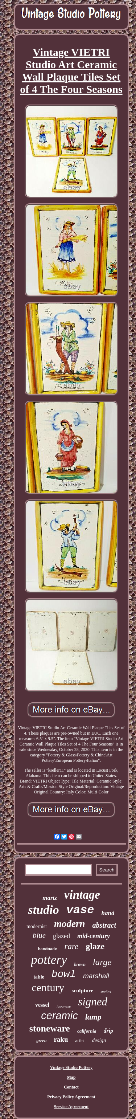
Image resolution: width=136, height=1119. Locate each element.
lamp (93, 1016)
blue (39, 935)
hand (107, 913)
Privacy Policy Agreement (71, 1096)
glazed (61, 936)
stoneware (49, 1028)
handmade (47, 949)
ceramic (59, 1015)
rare (72, 946)
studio (43, 909)
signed (92, 1001)
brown (79, 964)
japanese (64, 1006)
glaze (95, 946)
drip (109, 1031)
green (41, 1040)
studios (105, 992)
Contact (71, 1087)
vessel (42, 1005)
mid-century (93, 936)
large (102, 962)
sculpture (82, 990)
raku (61, 1039)
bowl (63, 974)
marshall (96, 976)
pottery (49, 960)
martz (49, 897)
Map (71, 1077)
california (86, 1031)
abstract (104, 925)
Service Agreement (71, 1106)
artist (80, 1040)
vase (80, 910)
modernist (36, 926)
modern (69, 923)
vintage (82, 894)
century (48, 987)
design (99, 1040)
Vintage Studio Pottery (71, 1067)
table (38, 977)
